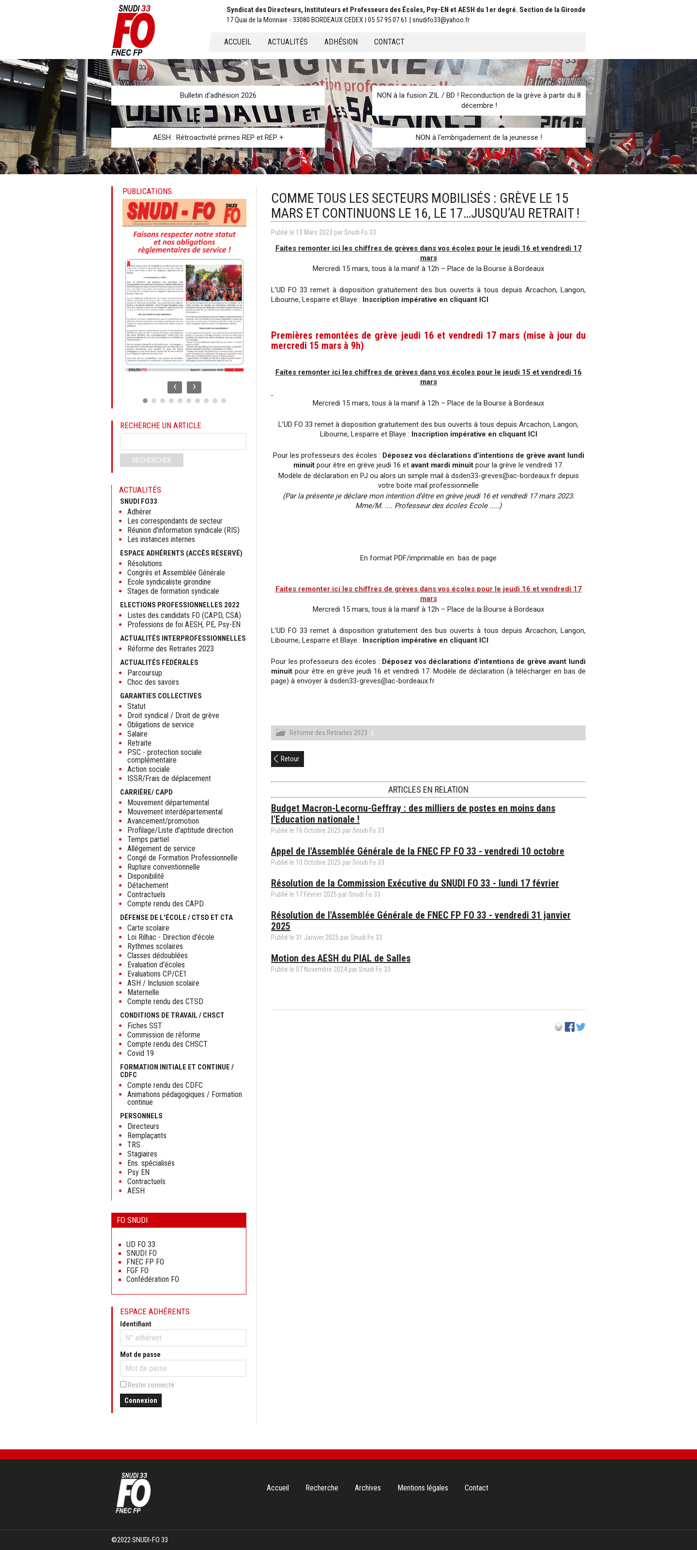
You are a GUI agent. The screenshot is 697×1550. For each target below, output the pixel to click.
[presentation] (174, 387)
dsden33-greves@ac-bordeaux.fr (504, 475)
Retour (290, 760)
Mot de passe (140, 1354)
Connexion (140, 1400)
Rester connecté (151, 1385)
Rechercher (151, 460)
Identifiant (136, 1324)
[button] (145, 401)
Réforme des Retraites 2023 (328, 734)
